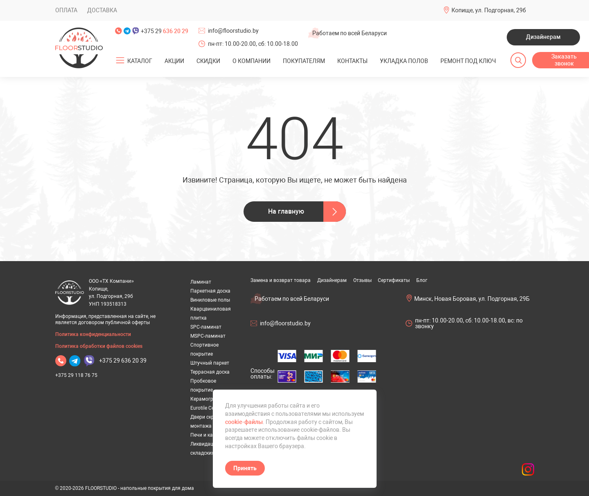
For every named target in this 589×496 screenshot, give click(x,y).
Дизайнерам (543, 37)
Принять (245, 468)
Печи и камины (208, 435)
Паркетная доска (210, 291)
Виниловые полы (210, 300)
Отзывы (362, 280)
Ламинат (200, 282)
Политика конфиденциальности (93, 334)
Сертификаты (394, 280)
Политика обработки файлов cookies (98, 346)
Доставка (102, 10)
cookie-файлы (244, 422)
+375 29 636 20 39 (123, 360)
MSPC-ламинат (208, 336)
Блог (421, 280)
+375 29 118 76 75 (76, 375)
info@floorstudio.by (233, 31)
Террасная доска (210, 372)
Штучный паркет (209, 363)
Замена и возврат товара (280, 280)
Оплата (66, 10)
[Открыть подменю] (120, 60)
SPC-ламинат (205, 327)
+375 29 (164, 31)
